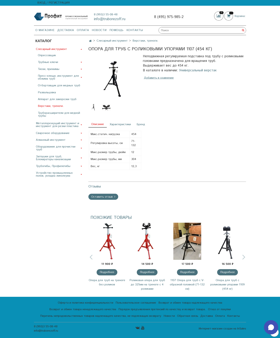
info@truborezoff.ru (109, 19)
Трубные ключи (48, 62)
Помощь (116, 30)
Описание (97, 124)
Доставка (65, 30)
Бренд (141, 124)
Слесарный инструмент (112, 41)
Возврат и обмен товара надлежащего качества (190, 303)
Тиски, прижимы (48, 69)
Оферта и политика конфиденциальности (85, 303)
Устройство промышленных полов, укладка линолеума (54, 174)
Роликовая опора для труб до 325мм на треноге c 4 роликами (147, 284)
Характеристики (120, 124)
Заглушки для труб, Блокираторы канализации (53, 157)
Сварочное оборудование (52, 133)
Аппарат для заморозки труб (57, 99)
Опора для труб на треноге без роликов (107, 282)
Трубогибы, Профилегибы (53, 166)
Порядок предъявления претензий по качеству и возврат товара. (162, 309)
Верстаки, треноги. (145, 41)
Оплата (83, 30)
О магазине (44, 30)
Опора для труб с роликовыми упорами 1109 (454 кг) (227, 284)
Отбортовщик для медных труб (59, 85)
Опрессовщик (47, 55)
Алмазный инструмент (51, 140)
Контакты (134, 30)
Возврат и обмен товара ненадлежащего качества (82, 309)
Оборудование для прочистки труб (55, 148)
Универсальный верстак (198, 70)
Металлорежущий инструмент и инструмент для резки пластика (57, 124)
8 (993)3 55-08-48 (106, 14)
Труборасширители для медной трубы (59, 114)
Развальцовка (47, 92)
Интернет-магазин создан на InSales (222, 328)
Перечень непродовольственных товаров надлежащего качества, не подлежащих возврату (100, 316)
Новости (99, 30)
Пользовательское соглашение (136, 303)
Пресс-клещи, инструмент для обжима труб (58, 77)
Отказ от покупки (219, 309)
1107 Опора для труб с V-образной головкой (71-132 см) (187, 284)
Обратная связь (187, 316)
